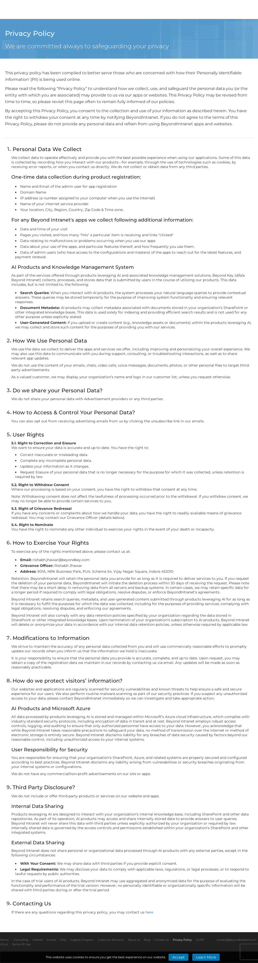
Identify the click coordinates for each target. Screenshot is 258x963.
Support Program (82, 940)
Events (51, 940)
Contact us (161, 940)
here (149, 912)
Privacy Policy (182, 940)
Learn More (206, 957)
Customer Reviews (111, 940)
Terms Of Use (21, 944)
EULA (4, 944)
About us (134, 940)
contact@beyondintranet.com (236, 940)
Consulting (21, 940)
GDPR (200, 940)
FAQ (63, 940)
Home (4, 940)
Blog (147, 940)
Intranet (38, 940)
